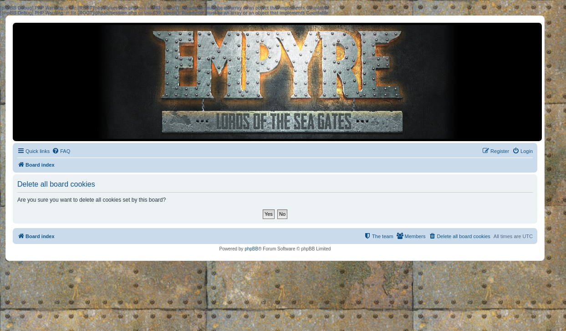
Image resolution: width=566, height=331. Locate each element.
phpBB (251, 248)
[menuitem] (61, 151)
